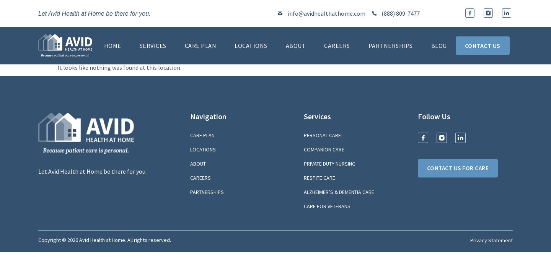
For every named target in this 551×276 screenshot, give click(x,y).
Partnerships (390, 45)
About (296, 45)
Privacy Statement (491, 240)
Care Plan (201, 45)
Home (112, 45)
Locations (251, 45)
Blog (439, 45)
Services (153, 45)
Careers (337, 45)
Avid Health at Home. (102, 240)
